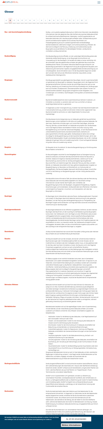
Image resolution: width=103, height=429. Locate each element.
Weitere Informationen (71, 426)
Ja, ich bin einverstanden (76, 419)
